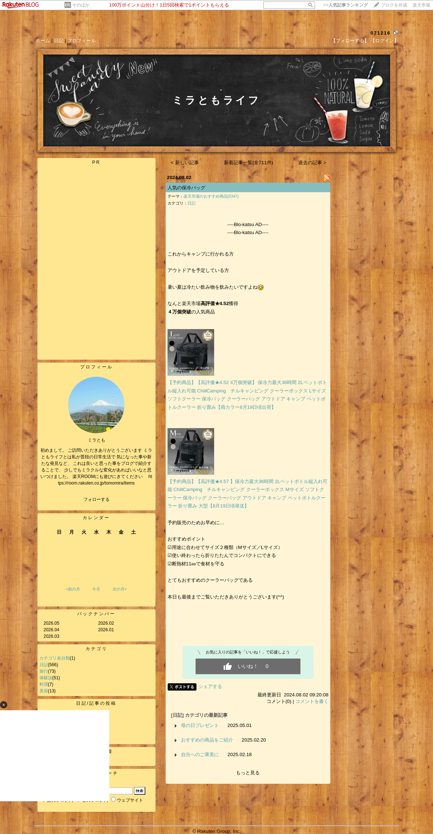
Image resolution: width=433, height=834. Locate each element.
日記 (58, 40)
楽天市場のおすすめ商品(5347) (211, 196)
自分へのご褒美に (200, 754)
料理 (43, 684)
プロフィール (81, 40)
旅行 (43, 671)
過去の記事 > (312, 162)
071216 (380, 33)
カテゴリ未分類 (54, 658)
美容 (43, 690)
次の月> (120, 589)
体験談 (45, 677)
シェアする (210, 686)
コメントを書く (311, 701)
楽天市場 (421, 5)
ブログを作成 (394, 5)
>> (345, 5)
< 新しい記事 (185, 162)
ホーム (43, 40)
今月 (96, 589)
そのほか (81, 5)
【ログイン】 (384, 40)
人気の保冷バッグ (186, 187)
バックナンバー (96, 613)
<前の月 (73, 589)
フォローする (96, 499)
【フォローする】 (350, 40)
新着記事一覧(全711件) (248, 162)
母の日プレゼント (200, 725)
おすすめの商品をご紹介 (207, 740)
